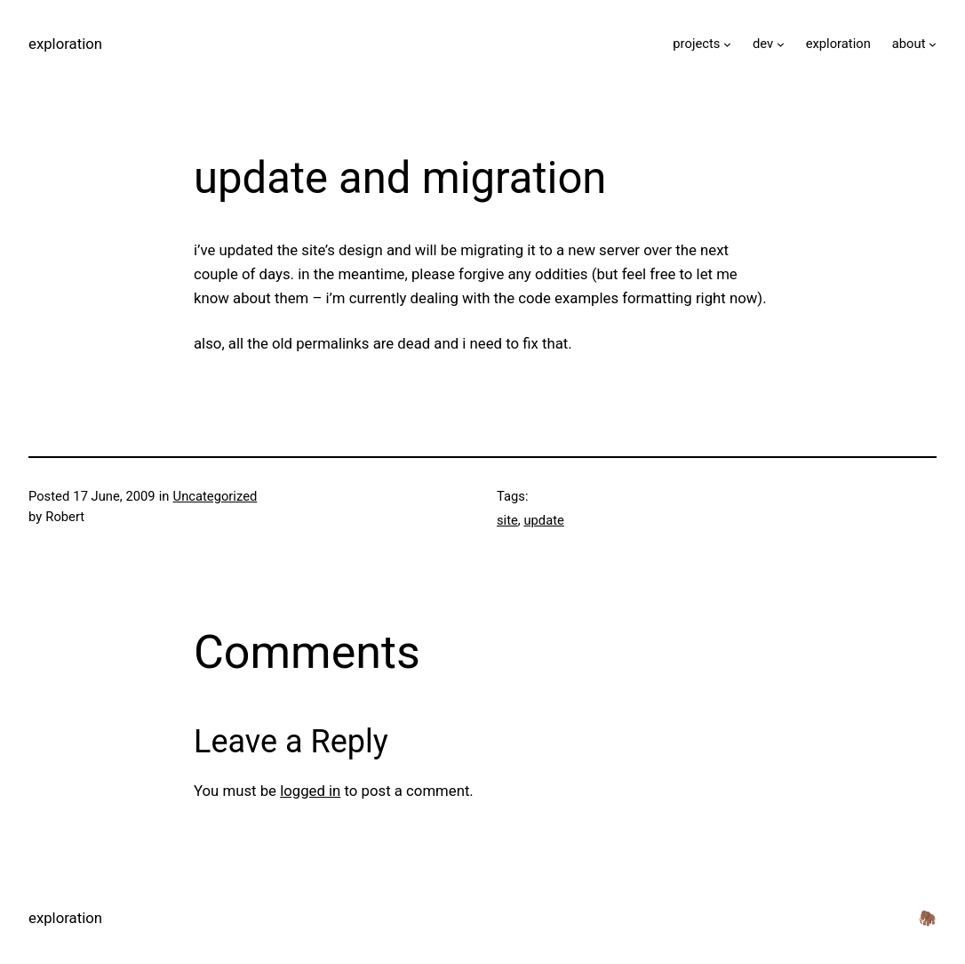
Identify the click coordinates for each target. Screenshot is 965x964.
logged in (310, 790)
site (507, 520)
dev (763, 44)
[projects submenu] (727, 44)
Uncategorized (215, 496)
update (543, 520)
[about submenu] (933, 44)
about (909, 44)
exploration (65, 43)
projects (696, 44)
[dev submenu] (781, 44)
